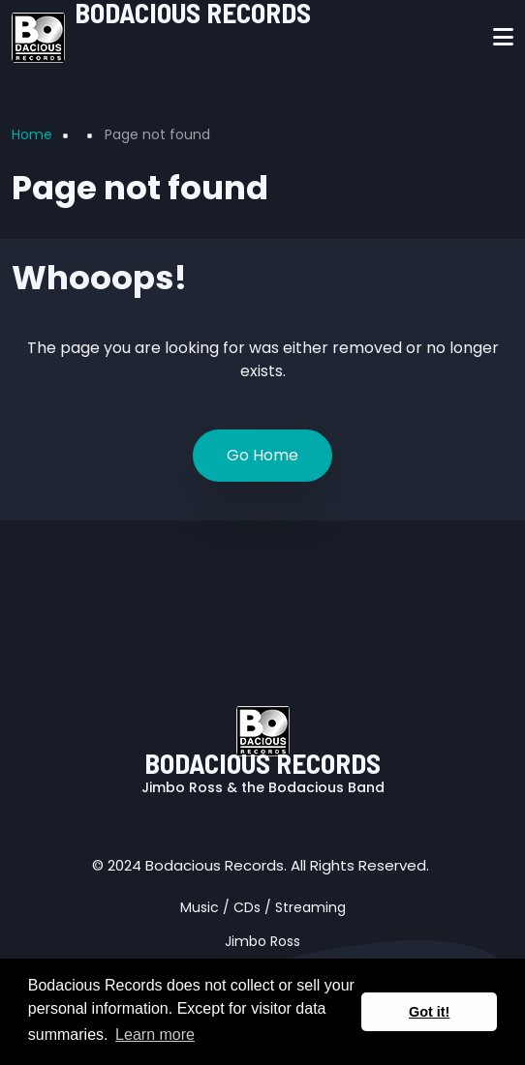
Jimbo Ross (262, 941)
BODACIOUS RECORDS (262, 763)
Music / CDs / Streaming (263, 907)
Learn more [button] (155, 1034)
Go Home (262, 455)
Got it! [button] (429, 1012)
